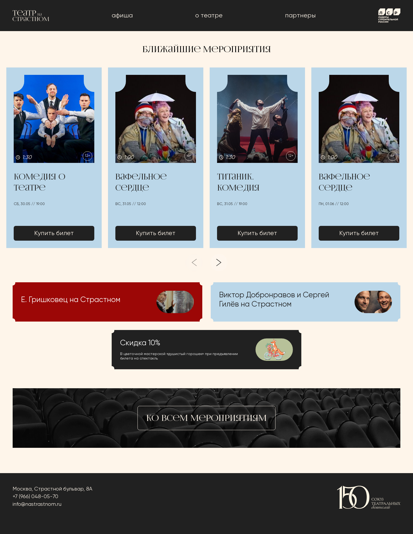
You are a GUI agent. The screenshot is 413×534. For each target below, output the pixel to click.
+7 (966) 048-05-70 (35, 496)
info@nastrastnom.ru (37, 504)
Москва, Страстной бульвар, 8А (52, 489)
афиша (122, 15)
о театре (209, 15)
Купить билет (54, 233)
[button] (54, 157)
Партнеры (300, 15)
